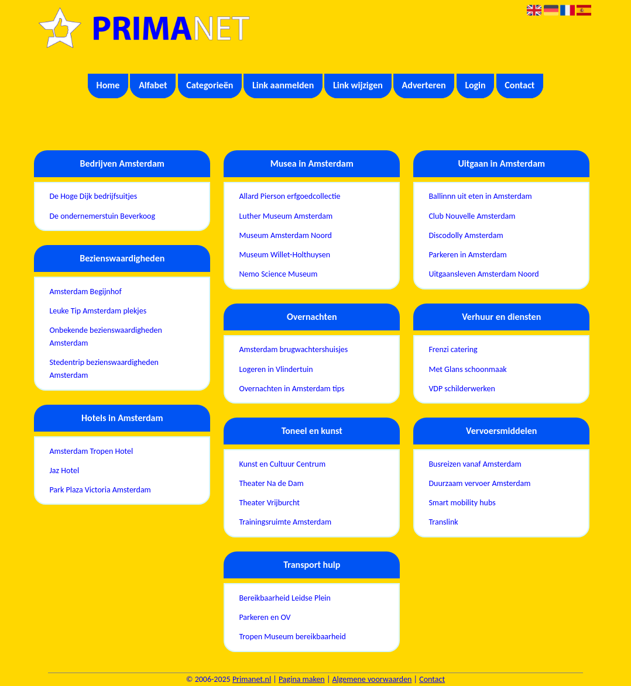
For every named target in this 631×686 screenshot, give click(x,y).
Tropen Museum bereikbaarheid (292, 637)
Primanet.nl (251, 679)
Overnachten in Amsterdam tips (291, 389)
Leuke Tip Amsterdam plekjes (97, 311)
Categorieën (209, 85)
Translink (443, 522)
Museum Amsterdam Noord (285, 235)
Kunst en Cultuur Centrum (282, 464)
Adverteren (424, 85)
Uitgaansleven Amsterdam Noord (483, 274)
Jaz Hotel (64, 470)
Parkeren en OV (264, 617)
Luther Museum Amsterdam (285, 216)
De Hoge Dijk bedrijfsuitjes (93, 196)
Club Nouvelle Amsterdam (471, 216)
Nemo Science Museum (278, 274)
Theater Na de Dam (271, 483)
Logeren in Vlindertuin (276, 369)
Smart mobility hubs (461, 503)
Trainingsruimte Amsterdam (285, 522)
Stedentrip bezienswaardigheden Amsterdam (104, 368)
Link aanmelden (283, 85)
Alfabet (153, 85)
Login (475, 85)
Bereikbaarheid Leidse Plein (285, 598)
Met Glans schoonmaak (467, 369)
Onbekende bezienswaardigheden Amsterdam (105, 336)
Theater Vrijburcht (269, 503)
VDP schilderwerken (461, 389)
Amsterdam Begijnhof (85, 292)
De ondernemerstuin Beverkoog (102, 216)
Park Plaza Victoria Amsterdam (99, 490)
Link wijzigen (358, 85)
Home (108, 85)
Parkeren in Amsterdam (467, 255)
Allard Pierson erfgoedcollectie (289, 196)
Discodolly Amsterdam (465, 235)
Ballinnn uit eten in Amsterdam (479, 196)
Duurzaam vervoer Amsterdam (479, 483)
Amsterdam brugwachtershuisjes (293, 349)
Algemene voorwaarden (372, 679)
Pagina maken (302, 679)
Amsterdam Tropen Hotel (91, 451)
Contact (519, 85)
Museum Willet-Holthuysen (284, 255)
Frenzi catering (452, 349)
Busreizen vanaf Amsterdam (474, 464)
